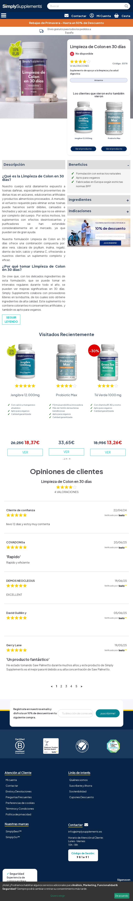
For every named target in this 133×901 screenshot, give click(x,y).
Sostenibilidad (77, 791)
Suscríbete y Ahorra (80, 785)
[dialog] (66, 891)
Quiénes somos (78, 779)
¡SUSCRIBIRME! (110, 243)
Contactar (12, 785)
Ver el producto (83, 148)
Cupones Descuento (81, 797)
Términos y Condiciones (20, 808)
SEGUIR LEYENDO (11, 319)
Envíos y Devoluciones (19, 791)
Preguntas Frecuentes (19, 797)
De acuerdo (121, 895)
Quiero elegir (57, 895)
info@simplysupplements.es (85, 831)
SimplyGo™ (13, 837)
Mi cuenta (11, 779)
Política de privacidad (18, 814)
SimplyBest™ (14, 831)
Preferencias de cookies (20, 802)
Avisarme (98, 80)
